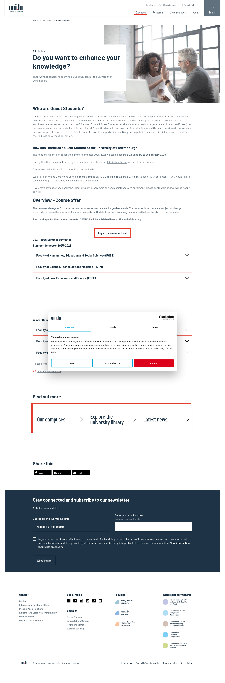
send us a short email (85, 180)
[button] (43, 472)
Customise (112, 363)
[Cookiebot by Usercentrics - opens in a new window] (161, 318)
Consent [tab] (69, 327)
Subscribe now (44, 560)
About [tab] (155, 327)
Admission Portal (117, 162)
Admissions (47, 20)
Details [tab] (112, 327)
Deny (71, 363)
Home (35, 20)
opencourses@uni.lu (49, 371)
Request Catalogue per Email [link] (112, 233)
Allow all (153, 363)
